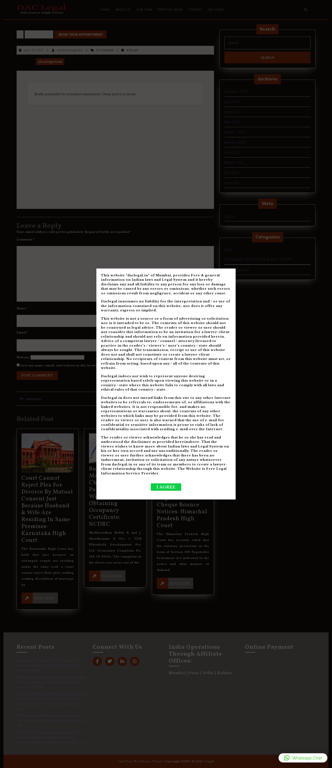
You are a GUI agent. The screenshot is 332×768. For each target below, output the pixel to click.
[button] (303, 757)
